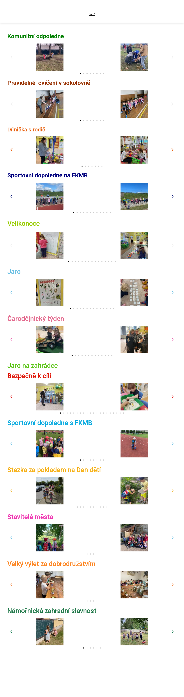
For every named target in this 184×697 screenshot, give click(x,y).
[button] (11, 57)
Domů (92, 14)
